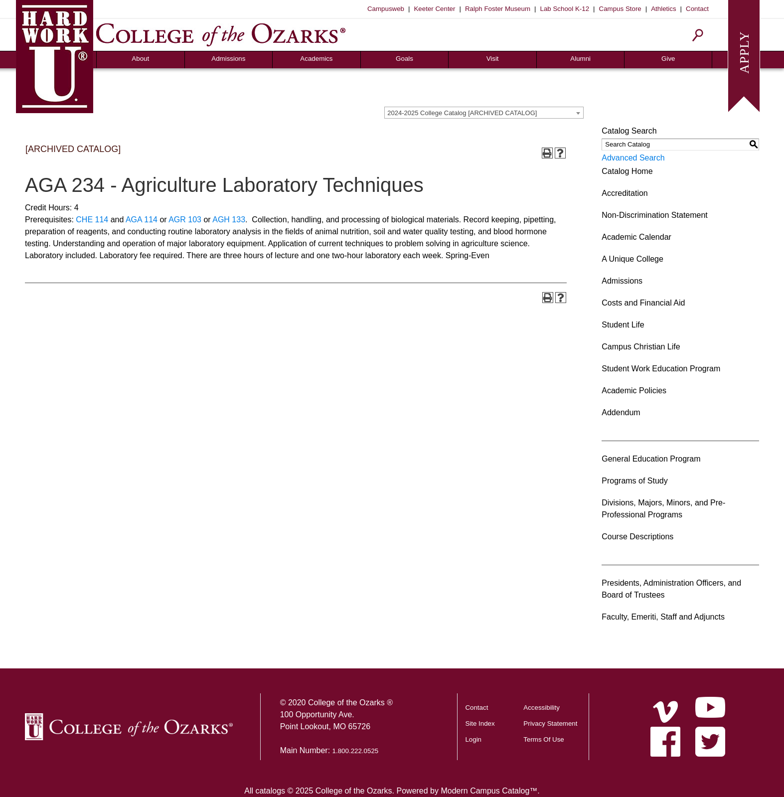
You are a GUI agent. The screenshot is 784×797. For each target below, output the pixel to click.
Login (473, 739)
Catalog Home (627, 171)
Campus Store (620, 8)
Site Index (479, 723)
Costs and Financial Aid (643, 303)
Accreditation (625, 193)
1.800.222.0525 (355, 751)
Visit (492, 58)
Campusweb (385, 8)
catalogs (270, 791)
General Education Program (651, 459)
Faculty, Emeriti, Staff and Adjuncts (663, 617)
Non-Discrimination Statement (655, 215)
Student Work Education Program (661, 368)
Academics (316, 58)
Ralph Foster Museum (497, 8)
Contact (697, 8)
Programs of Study (635, 481)
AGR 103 (184, 219)
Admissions (228, 58)
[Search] (698, 35)
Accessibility (541, 707)
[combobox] (484, 113)
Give (668, 58)
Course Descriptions (637, 536)
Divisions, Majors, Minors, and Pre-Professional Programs (663, 508)
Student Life (623, 324)
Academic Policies (634, 390)
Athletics (663, 8)
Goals (404, 58)
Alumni (580, 58)
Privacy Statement (550, 723)
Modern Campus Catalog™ (489, 791)
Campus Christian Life (641, 346)
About (140, 58)
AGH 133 (228, 219)
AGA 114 (141, 219)
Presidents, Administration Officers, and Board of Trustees (671, 589)
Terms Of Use (543, 739)
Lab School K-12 (565, 8)
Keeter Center (434, 8)
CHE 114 (92, 219)
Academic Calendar (636, 237)
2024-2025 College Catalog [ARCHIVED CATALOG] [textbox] (462, 113)
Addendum (621, 412)
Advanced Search (633, 158)
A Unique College (632, 259)
